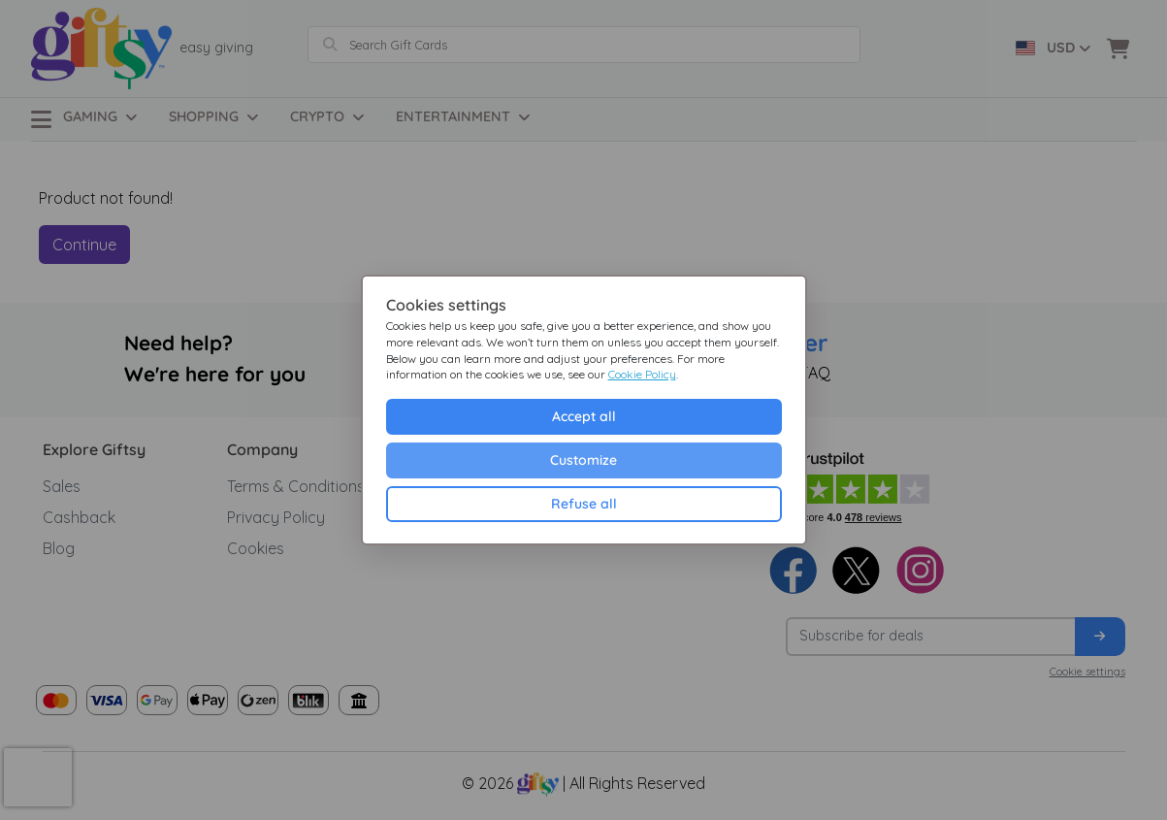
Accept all (584, 416)
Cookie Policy (642, 374)
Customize (583, 460)
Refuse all (584, 503)
